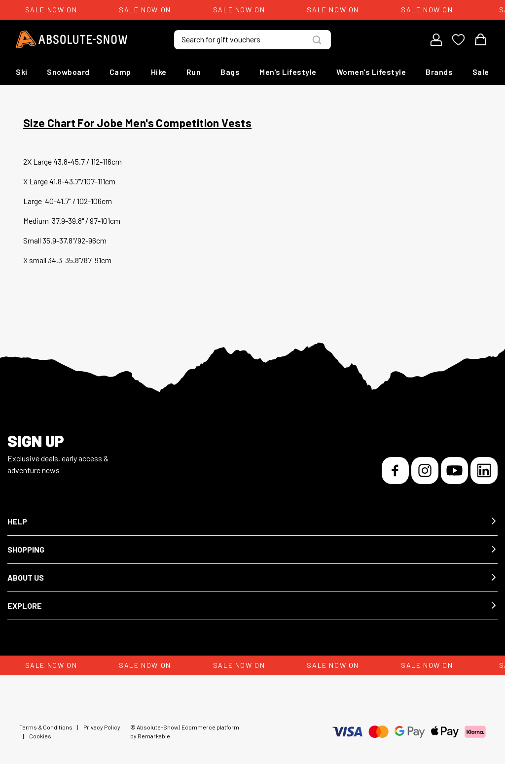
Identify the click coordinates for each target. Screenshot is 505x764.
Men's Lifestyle (288, 71)
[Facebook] (395, 470)
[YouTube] (454, 470)
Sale (480, 71)
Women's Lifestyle (371, 71)
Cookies (40, 735)
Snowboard (68, 71)
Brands (439, 71)
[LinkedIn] (484, 470)
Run (193, 71)
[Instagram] (424, 470)
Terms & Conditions (45, 727)
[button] (252, 522)
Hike (159, 71)
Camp (120, 71)
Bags (230, 71)
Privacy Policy (101, 727)
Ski (22, 71)
